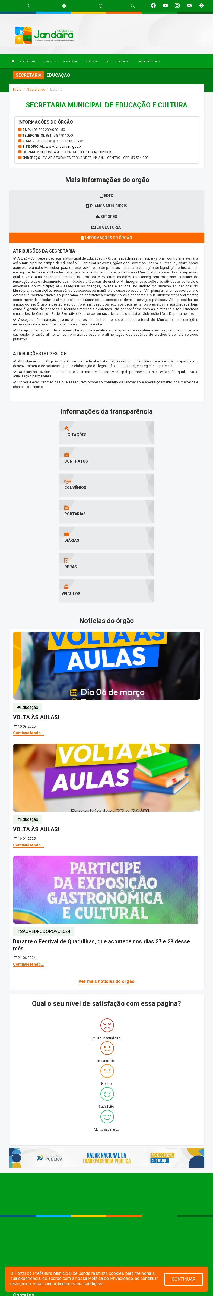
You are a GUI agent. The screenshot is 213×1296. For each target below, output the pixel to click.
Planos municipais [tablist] (106, 206)
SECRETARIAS (71, 61)
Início (17, 89)
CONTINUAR (184, 1279)
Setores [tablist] (106, 216)
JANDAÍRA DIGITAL (149, 61)
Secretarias (36, 89)
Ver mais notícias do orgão (106, 901)
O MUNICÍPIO (50, 61)
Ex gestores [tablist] (106, 227)
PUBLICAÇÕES (124, 61)
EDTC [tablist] (106, 195)
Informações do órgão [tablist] (106, 238)
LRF (107, 61)
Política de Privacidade (110, 1278)
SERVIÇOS (92, 61)
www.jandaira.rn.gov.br (64, 146)
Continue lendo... (28, 653)
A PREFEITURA (28, 61)
